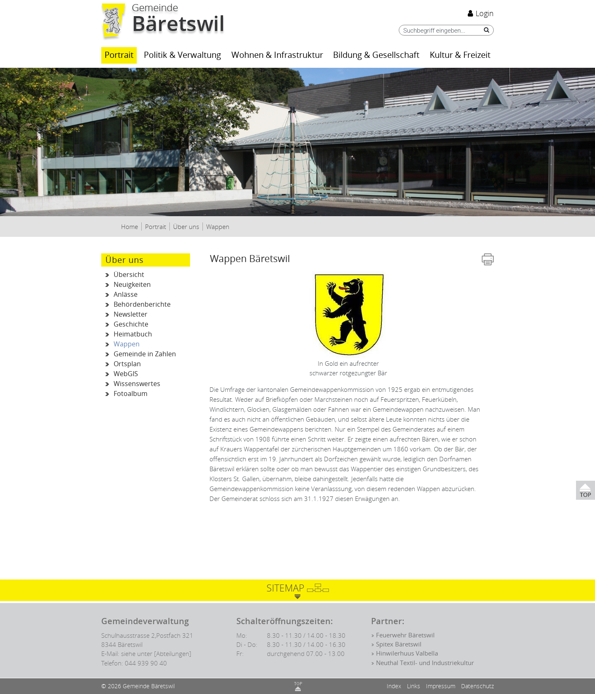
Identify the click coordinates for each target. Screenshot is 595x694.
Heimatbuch (133, 334)
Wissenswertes (137, 384)
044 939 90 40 (146, 663)
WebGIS (126, 374)
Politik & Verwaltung (182, 55)
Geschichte (131, 324)
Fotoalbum (131, 394)
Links (413, 686)
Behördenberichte (142, 304)
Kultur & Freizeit (460, 55)
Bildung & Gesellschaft (376, 55)
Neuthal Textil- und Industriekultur (425, 663)
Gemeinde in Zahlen (145, 354)
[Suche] (484, 30)
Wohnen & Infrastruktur (277, 55)
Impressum (440, 686)
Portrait (119, 55)
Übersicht (129, 275)
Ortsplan (127, 364)
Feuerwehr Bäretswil (405, 635)
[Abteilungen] (172, 653)
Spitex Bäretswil (398, 644)
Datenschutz (477, 686)
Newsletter (131, 314)
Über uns (124, 260)
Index (394, 686)
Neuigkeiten (132, 285)
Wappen (152, 344)
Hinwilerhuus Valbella (407, 653)
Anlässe (126, 294)
